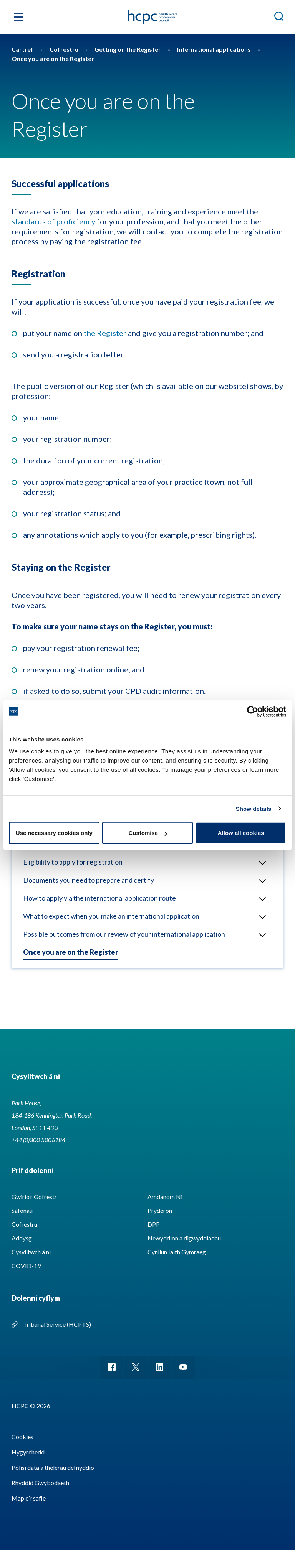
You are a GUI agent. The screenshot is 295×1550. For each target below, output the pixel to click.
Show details (254, 808)
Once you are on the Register (70, 952)
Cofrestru (24, 1224)
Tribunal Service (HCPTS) (57, 1324)
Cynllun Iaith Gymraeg (177, 1251)
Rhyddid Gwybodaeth (40, 1482)
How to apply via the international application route (99, 898)
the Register (105, 333)
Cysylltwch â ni (31, 1251)
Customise (147, 833)
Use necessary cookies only (54, 833)
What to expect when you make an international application (111, 916)
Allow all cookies (241, 833)
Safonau (22, 1210)
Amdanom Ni (165, 1196)
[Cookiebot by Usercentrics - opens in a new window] (252, 711)
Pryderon (160, 1210)
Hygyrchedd (28, 1452)
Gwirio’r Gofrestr (34, 1196)
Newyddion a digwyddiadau (184, 1238)
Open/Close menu (259, 862)
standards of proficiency (53, 221)
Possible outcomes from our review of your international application (124, 934)
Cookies (22, 1436)
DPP (154, 1224)
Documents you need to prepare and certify (88, 880)
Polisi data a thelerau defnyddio (53, 1467)
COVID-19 (26, 1265)
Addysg (22, 1238)
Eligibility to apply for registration (73, 862)
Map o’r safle (29, 1498)
